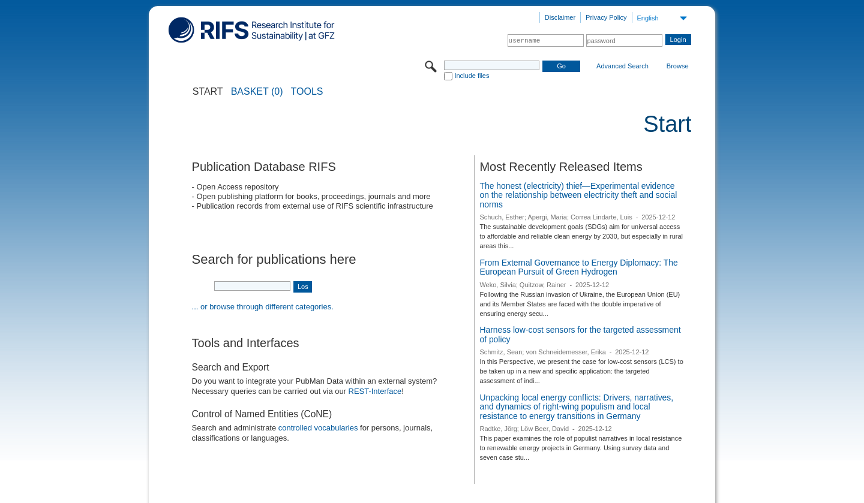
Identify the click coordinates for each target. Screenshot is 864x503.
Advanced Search (622, 66)
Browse (678, 66)
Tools (307, 92)
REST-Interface (375, 391)
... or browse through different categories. (263, 306)
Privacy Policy (606, 17)
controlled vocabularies (318, 427)
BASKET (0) (257, 92)
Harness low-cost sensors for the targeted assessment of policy (579, 334)
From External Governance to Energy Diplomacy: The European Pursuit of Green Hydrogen (578, 267)
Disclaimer (560, 17)
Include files (471, 75)
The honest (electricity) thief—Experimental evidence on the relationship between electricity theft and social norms (578, 195)
